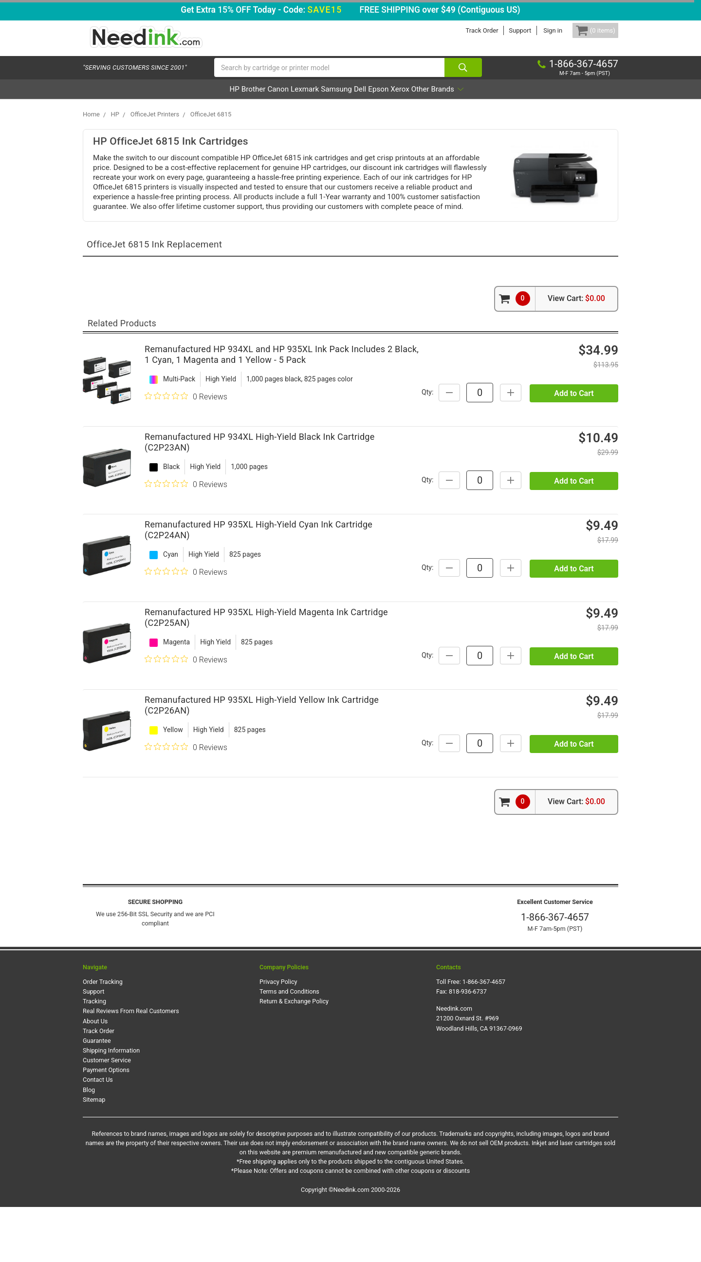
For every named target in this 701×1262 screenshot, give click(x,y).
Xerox (439, 99)
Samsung (335, 99)
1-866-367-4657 (555, 973)
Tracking (94, 1056)
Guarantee (97, 1095)
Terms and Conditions (289, 1046)
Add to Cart (573, 426)
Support (505, 30)
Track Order (467, 30)
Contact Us (98, 1135)
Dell (373, 99)
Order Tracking (103, 1036)
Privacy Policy (278, 1036)
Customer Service (107, 1115)
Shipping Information (111, 1105)
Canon (250, 99)
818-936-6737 (468, 1046)
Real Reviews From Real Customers (131, 1066)
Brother (211, 99)
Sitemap (94, 1154)
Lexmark (290, 99)
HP (179, 99)
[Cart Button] (588, 30)
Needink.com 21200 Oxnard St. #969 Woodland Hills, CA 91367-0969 (479, 1073)
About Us (95, 1076)
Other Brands (491, 99)
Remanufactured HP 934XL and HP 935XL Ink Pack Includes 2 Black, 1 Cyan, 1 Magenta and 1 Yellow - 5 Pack (282, 369)
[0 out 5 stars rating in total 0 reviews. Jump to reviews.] (186, 411)
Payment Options (106, 1125)
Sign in (538, 30)
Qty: (513, 402)
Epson (404, 99)
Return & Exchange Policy (294, 1056)
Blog (89, 1145)
